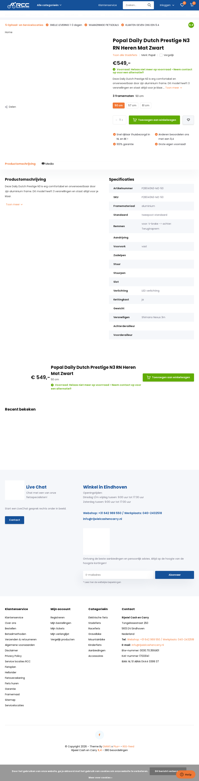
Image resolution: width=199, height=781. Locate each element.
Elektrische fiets (15, 15)
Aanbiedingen (132, 15)
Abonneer (174, 575)
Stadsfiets (37, 15)
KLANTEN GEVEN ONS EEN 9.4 (142, 25)
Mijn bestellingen (61, 623)
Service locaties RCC (18, 662)
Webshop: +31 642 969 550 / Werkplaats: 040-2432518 (122, 513)
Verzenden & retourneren (21, 640)
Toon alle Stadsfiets (125, 55)
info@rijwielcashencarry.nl (102, 519)
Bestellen (10, 629)
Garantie (10, 689)
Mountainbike (92, 15)
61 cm (145, 105)
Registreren (58, 618)
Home (8, 32)
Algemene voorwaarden (20, 645)
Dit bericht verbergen (168, 771)
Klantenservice (108, 5)
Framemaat (12, 695)
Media (48, 164)
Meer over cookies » (100, 777)
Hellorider (10, 673)
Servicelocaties (176, 15)
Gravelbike (71, 15)
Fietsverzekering (15, 678)
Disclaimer (11, 651)
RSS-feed (128, 747)
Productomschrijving (20, 164)
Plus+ (116, 747)
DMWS (107, 747)
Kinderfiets (112, 15)
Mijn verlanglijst (60, 634)
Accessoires (154, 15)
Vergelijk (167, 55)
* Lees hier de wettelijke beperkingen (102, 582)
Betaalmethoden (15, 634)
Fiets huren (12, 684)
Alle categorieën (49, 5)
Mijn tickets (57, 629)
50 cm (119, 105)
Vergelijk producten (63, 640)
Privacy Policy (13, 656)
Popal (152, 55)
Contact (14, 520)
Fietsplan (10, 667)
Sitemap (10, 700)
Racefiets (54, 15)
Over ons (10, 623)
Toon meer (173, 88)
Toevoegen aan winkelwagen (154, 120)
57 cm (132, 105)
